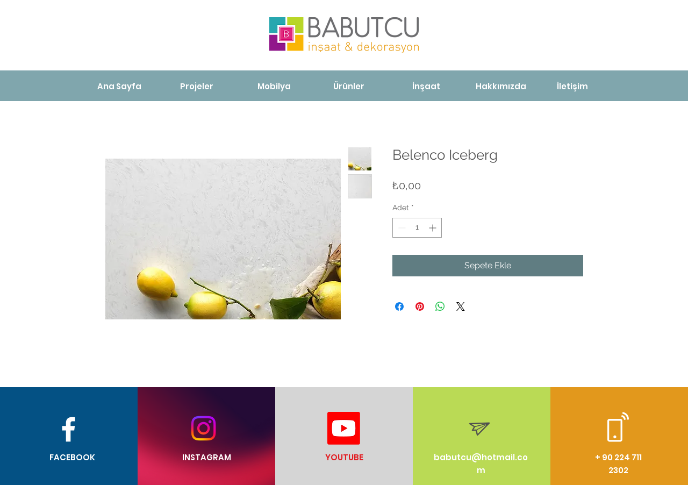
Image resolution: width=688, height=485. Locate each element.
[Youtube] (343, 428)
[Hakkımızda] (500, 86)
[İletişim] (572, 86)
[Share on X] (460, 306)
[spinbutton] (417, 227)
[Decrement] (400, 227)
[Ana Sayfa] (119, 86)
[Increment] (433, 227)
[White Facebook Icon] (68, 429)
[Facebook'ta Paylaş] (399, 306)
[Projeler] (196, 86)
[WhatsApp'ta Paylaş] (440, 306)
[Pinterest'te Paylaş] (419, 306)
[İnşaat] (426, 86)
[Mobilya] (274, 86)
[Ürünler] (349, 86)
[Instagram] (203, 428)
